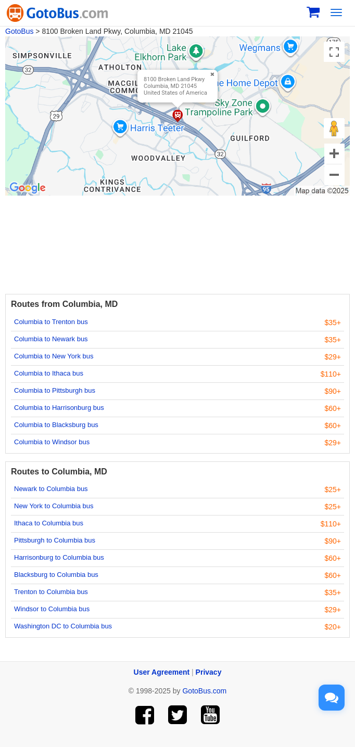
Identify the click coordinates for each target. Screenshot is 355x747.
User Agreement (162, 672)
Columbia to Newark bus (51, 339)
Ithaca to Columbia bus (48, 523)
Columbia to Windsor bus (52, 442)
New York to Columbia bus (53, 506)
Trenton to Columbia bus (51, 592)
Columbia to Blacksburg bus (56, 425)
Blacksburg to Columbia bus (56, 574)
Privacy (209, 672)
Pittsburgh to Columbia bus (54, 540)
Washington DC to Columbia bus (63, 626)
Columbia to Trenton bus (51, 322)
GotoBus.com (204, 691)
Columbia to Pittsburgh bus (54, 390)
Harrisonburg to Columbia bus (59, 557)
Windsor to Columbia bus (52, 609)
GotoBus (19, 31)
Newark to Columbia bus (51, 489)
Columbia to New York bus (53, 356)
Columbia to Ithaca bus (48, 373)
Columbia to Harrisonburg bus (59, 407)
